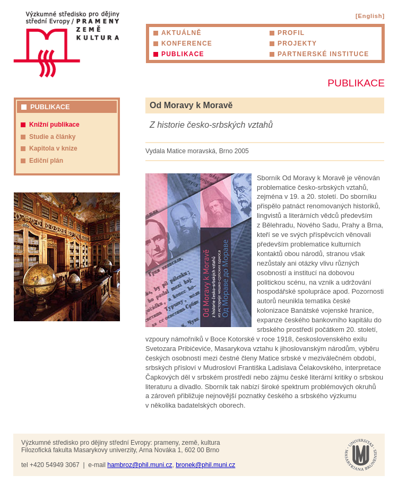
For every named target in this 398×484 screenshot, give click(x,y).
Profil (291, 33)
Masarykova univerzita (361, 455)
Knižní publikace (54, 124)
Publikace (182, 54)
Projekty (297, 43)
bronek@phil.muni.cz (205, 465)
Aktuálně (181, 33)
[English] (370, 16)
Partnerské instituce (323, 54)
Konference (186, 43)
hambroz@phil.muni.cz (139, 465)
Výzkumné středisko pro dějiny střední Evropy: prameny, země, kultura (66, 44)
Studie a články (52, 136)
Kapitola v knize (53, 148)
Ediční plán (46, 160)
